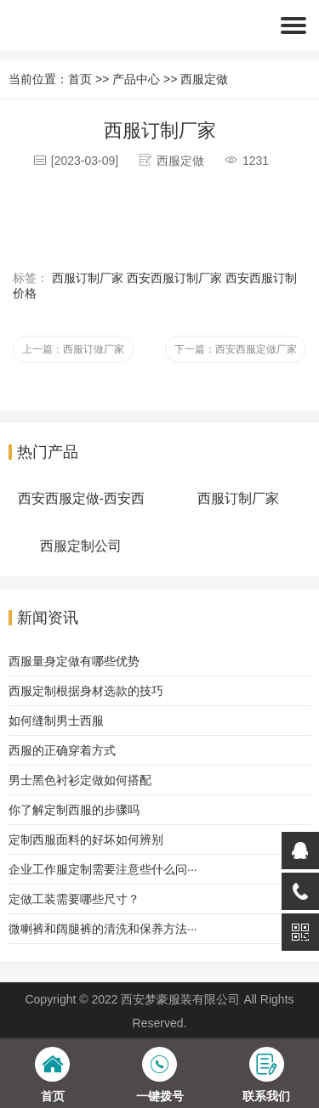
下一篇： (235, 349)
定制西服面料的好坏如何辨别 (86, 839)
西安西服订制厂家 (174, 278)
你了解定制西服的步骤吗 (74, 810)
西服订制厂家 (87, 278)
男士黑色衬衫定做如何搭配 (80, 780)
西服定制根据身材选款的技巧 (86, 691)
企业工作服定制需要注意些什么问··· (103, 869)
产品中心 (136, 79)
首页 (80, 79)
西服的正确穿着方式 (62, 750)
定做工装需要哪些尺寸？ (74, 899)
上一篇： (73, 349)
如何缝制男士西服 (56, 720)
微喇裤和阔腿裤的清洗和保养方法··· (103, 929)
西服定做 (204, 79)
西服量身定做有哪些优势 (74, 661)
